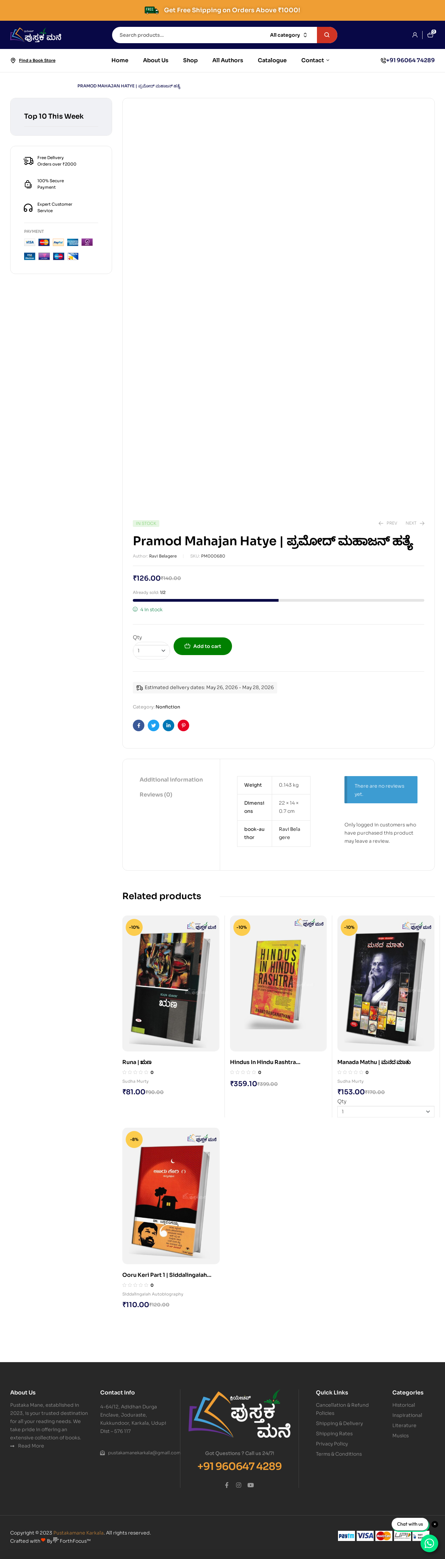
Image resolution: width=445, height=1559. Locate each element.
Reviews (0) (156, 794)
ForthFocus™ (72, 1541)
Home (16, 85)
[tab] (171, 780)
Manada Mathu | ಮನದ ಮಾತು (374, 1062)
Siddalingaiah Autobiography (152, 1294)
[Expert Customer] (28, 208)
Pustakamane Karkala (78, 1533)
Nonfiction (50, 85)
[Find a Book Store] (13, 60)
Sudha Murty (135, 1081)
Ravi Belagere (163, 556)
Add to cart (207, 646)
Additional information (171, 779)
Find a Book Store (37, 60)
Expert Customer (54, 204)
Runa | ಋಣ (137, 1062)
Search (327, 35)
